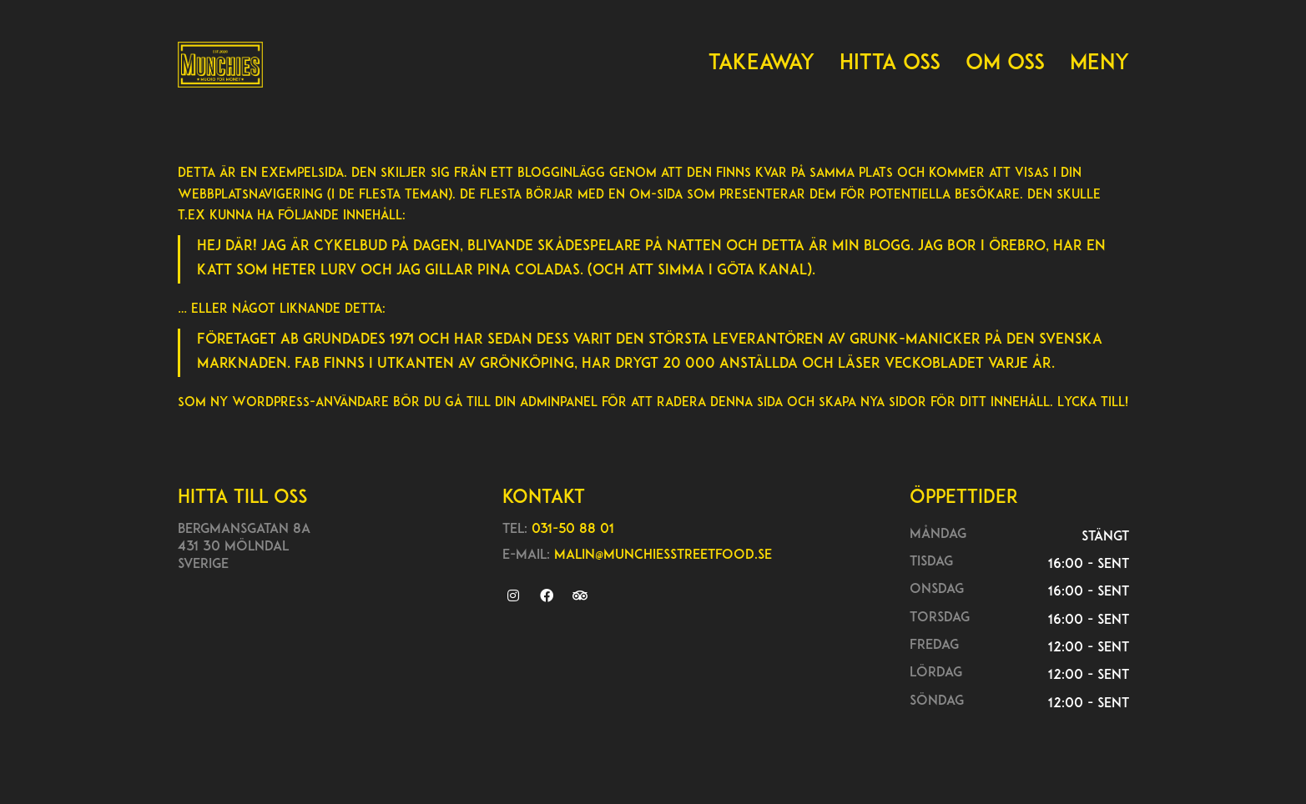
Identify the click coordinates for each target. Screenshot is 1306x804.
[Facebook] (546, 596)
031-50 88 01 (573, 529)
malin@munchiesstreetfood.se (663, 555)
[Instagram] (512, 596)
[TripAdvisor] (579, 596)
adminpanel (559, 403)
